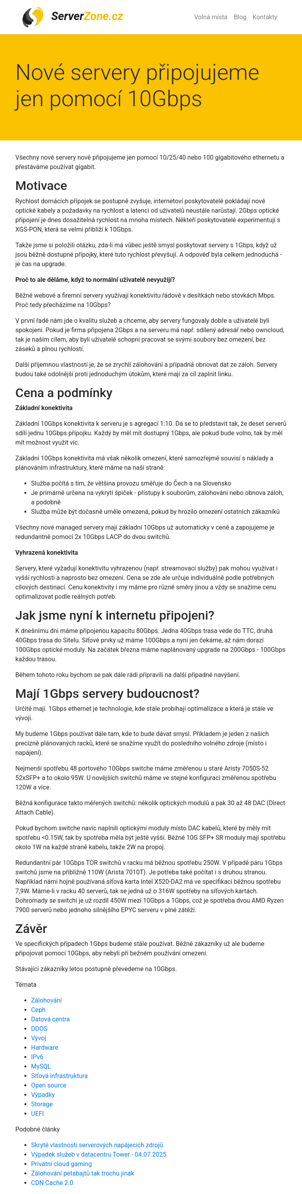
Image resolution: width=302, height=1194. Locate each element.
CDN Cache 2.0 (52, 1183)
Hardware (44, 1047)
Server (72, 17)
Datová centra (50, 1019)
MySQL (41, 1066)
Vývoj (38, 1038)
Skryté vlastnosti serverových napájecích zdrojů (97, 1145)
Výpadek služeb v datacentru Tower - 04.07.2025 (98, 1154)
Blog (240, 17)
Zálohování (46, 1000)
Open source (48, 1085)
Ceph (38, 1010)
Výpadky (43, 1094)
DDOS (39, 1028)
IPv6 (37, 1057)
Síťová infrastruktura (59, 1076)
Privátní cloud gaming (61, 1164)
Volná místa (211, 17)
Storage (42, 1104)
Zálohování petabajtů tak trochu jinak (82, 1173)
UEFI (37, 1113)
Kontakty (264, 17)
